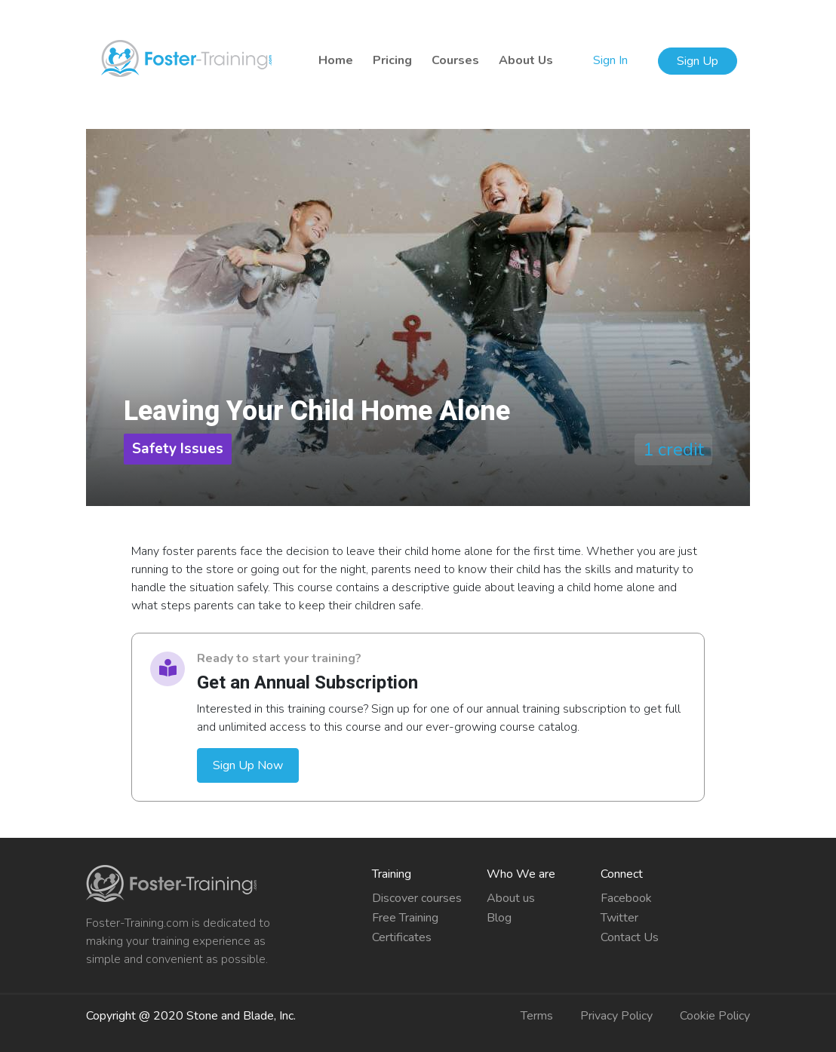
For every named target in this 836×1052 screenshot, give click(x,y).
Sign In (612, 60)
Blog (499, 917)
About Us (526, 60)
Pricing (392, 60)
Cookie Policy (715, 1016)
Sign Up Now (248, 765)
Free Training (405, 917)
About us (511, 898)
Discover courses (417, 898)
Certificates (402, 937)
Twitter (619, 917)
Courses (455, 60)
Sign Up (697, 61)
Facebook (626, 898)
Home (335, 60)
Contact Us (630, 937)
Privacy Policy (616, 1016)
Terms (537, 1016)
